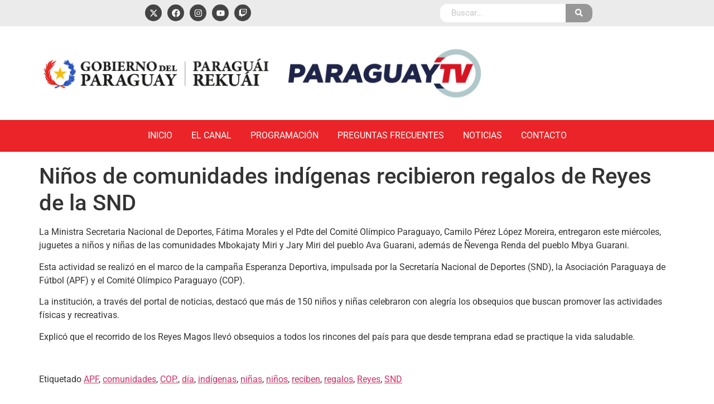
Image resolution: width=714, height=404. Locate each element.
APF (91, 379)
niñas (251, 379)
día (188, 379)
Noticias (482, 135)
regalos (338, 379)
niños (277, 379)
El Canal (211, 135)
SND (393, 379)
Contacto (544, 135)
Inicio (160, 135)
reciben (306, 379)
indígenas (217, 379)
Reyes (368, 379)
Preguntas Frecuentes (390, 135)
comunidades (129, 379)
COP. (169, 379)
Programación (284, 135)
